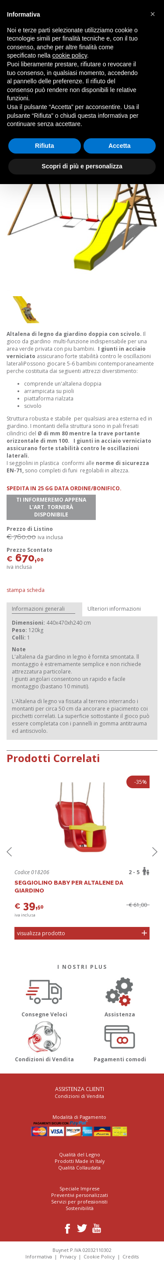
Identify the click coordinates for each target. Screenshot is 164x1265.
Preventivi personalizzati (79, 1195)
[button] (153, 14)
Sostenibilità (80, 1208)
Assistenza (120, 995)
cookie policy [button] (69, 55)
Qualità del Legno (79, 1154)
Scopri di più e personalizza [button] (82, 166)
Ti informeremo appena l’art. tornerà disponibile (51, 507)
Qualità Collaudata (79, 1167)
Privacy (68, 1256)
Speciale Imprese (79, 1188)
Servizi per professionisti (79, 1201)
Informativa (38, 1256)
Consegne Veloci (44, 995)
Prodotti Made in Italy (80, 1161)
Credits (130, 1256)
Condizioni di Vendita (44, 1040)
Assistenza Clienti (79, 1089)
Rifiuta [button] (44, 145)
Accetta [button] (119, 145)
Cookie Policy (99, 1256)
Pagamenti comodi (120, 1040)
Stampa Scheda (26, 590)
